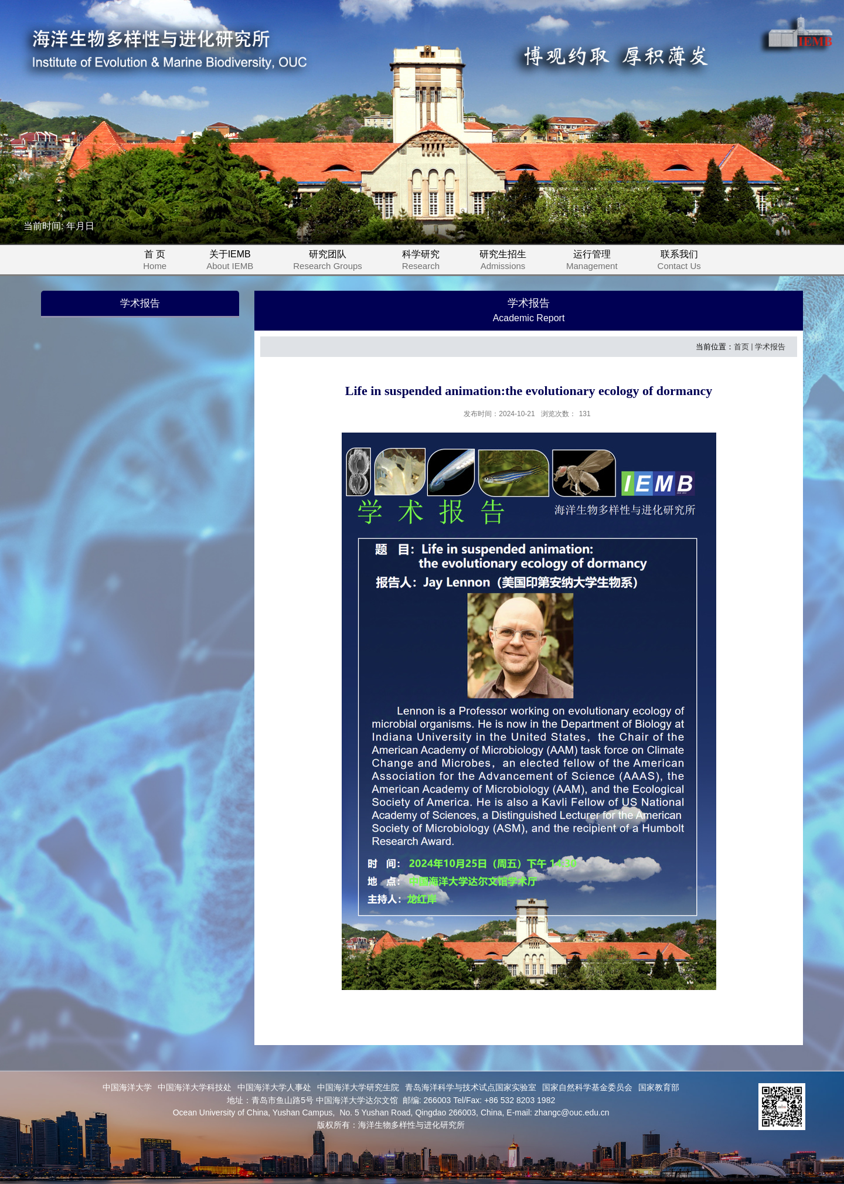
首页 (741, 346)
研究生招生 (509, 261)
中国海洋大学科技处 (195, 1087)
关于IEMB (236, 261)
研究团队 (334, 261)
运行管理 (599, 261)
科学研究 (428, 261)
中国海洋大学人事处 (274, 1087)
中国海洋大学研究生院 (358, 1087)
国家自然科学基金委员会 (587, 1087)
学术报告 (770, 346)
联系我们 (679, 261)
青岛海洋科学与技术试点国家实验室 (470, 1087)
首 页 (154, 261)
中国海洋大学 (127, 1087)
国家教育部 (658, 1087)
